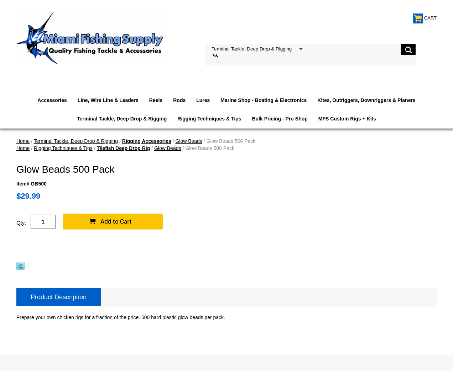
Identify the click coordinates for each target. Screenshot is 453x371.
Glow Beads (188, 141)
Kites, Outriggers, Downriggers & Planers (366, 100)
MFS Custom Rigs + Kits (347, 119)
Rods (179, 100)
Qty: (21, 223)
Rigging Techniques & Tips (209, 119)
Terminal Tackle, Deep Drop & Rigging (122, 119)
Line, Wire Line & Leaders (108, 100)
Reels (155, 100)
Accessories (52, 100)
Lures (203, 100)
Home (23, 141)
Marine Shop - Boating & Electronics (263, 100)
